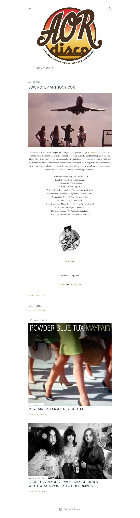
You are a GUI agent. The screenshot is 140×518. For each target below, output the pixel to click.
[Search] (110, 8)
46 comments (41, 414)
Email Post (39, 295)
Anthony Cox (93, 152)
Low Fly (62, 284)
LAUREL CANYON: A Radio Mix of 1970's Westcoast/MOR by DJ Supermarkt (63, 484)
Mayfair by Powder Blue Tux (55, 409)
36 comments (41, 491)
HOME (40, 68)
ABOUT (49, 68)
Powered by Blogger (70, 509)
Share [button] (30, 295)
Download (70, 261)
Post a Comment (36, 310)
